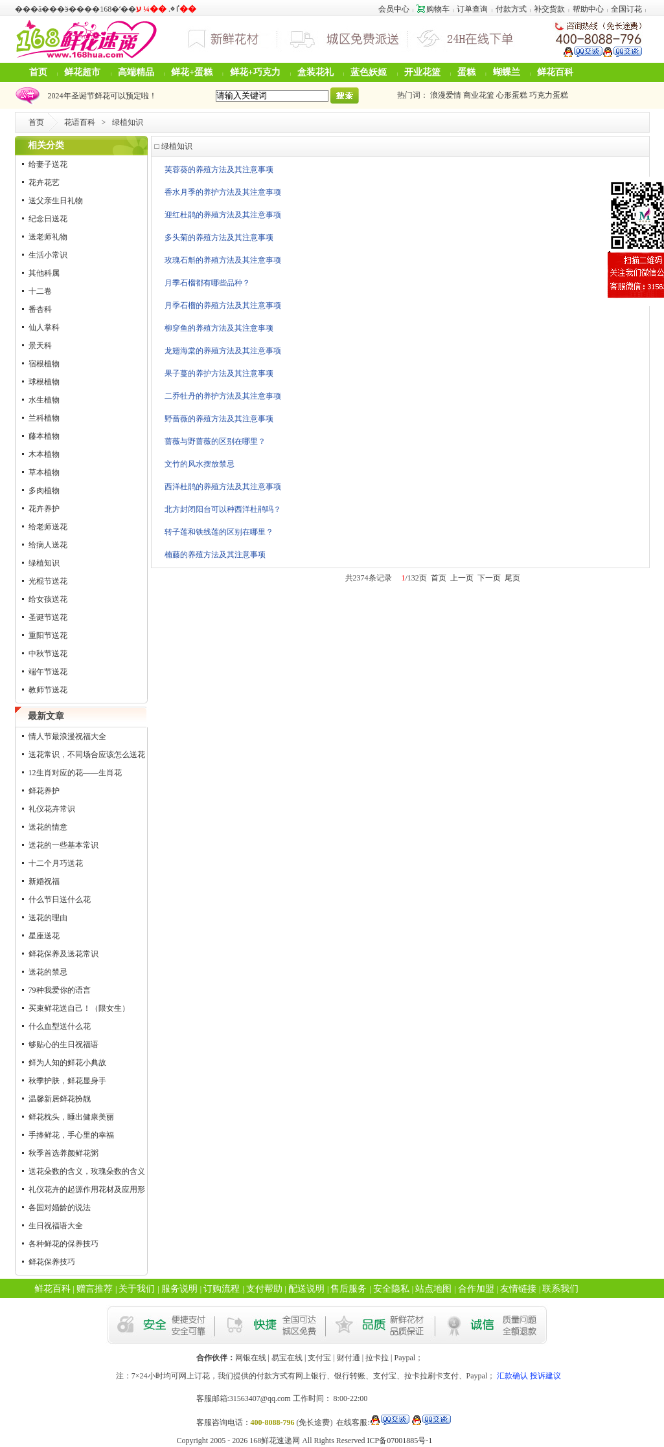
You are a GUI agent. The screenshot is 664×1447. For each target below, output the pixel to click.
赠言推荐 (94, 1289)
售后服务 (348, 1289)
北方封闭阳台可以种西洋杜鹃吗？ (223, 509)
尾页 (512, 577)
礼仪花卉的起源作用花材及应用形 (87, 1189)
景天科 (40, 345)
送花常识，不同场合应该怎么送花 (87, 754)
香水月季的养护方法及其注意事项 (223, 192)
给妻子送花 (48, 164)
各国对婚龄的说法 (60, 1207)
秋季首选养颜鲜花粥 (63, 1153)
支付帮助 (264, 1289)
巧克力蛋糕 (548, 95)
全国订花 (626, 9)
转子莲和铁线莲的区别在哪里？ (219, 531)
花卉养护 (44, 508)
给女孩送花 (48, 599)
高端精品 (136, 72)
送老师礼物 (48, 236)
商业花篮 (478, 95)
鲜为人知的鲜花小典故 (67, 1062)
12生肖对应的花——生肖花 (75, 772)
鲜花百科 (555, 72)
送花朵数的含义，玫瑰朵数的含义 (87, 1171)
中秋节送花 (48, 653)
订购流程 (221, 1289)
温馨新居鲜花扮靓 (60, 1098)
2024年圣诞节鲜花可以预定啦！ (100, 95)
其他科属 (44, 273)
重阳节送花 (48, 635)
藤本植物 (44, 436)
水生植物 (44, 399)
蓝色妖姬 (368, 72)
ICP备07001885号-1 (400, 1440)
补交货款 (549, 9)
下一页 (489, 577)
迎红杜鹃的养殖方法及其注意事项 (223, 214)
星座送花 (44, 935)
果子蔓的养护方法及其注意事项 (219, 373)
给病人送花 (48, 544)
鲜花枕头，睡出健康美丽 (71, 1116)
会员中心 (393, 9)
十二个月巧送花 (56, 863)
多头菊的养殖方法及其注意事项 (219, 237)
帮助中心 (588, 9)
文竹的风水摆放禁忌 (200, 464)
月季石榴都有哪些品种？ (207, 282)
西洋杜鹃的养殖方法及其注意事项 (223, 486)
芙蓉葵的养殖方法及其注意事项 (219, 169)
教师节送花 (48, 689)
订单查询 (472, 9)
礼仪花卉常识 (52, 808)
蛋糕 (466, 72)
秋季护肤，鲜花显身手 (67, 1080)
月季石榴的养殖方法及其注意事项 (223, 305)
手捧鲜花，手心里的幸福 (71, 1135)
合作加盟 (476, 1289)
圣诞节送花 (48, 617)
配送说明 (306, 1289)
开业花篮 (422, 72)
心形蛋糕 (511, 95)
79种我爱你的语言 (60, 990)
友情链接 (518, 1289)
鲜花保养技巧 (52, 1261)
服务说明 (179, 1289)
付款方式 (511, 9)
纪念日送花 (48, 218)
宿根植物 (44, 363)
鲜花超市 (82, 72)
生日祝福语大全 (56, 1225)
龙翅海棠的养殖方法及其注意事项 (223, 350)
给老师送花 (48, 526)
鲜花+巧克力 (255, 72)
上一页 (462, 577)
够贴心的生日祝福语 (63, 1044)
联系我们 (560, 1289)
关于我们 (137, 1289)
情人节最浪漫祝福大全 (67, 736)
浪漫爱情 (445, 95)
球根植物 (44, 381)
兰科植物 (44, 418)
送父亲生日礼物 (56, 200)
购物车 (433, 9)
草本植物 (44, 472)
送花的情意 (48, 827)
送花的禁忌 (48, 972)
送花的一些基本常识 (63, 845)
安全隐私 (391, 1289)
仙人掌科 (44, 327)
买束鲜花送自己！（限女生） (79, 1008)
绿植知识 (44, 563)
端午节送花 (48, 671)
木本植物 (44, 454)
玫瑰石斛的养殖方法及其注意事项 (223, 260)
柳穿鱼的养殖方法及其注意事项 (219, 328)
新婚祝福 (44, 881)
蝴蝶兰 (506, 72)
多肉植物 (44, 490)
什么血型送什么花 (60, 1026)
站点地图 (433, 1289)
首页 (38, 72)
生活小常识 (48, 255)
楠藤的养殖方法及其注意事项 (215, 554)
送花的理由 (48, 917)
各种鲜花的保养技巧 (63, 1243)
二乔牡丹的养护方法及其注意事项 (223, 396)
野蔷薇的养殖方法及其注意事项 (219, 418)
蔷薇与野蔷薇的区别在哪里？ (215, 441)
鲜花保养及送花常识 (63, 953)
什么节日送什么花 (60, 899)
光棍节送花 (48, 581)
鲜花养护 (44, 790)
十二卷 (40, 291)
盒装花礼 (315, 72)
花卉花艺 (44, 182)
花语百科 (79, 122)
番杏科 (40, 309)
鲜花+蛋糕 (191, 72)
